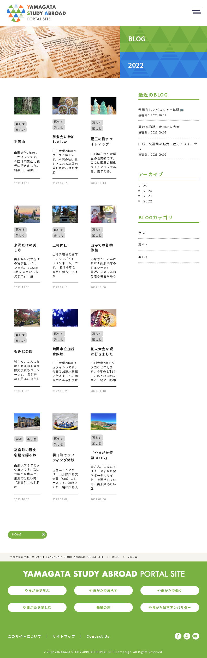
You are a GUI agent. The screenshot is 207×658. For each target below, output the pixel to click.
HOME (17, 534)
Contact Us (97, 636)
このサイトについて (25, 636)
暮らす (143, 244)
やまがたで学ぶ (37, 590)
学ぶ (141, 232)
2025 (142, 185)
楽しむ (143, 256)
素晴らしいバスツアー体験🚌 (161, 109)
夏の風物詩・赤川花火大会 (159, 126)
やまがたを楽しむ (37, 607)
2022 (147, 201)
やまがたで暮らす (103, 590)
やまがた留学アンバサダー (170, 607)
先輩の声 (103, 607)
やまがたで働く (169, 590)
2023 (147, 195)
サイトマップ (64, 636)
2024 (147, 190)
